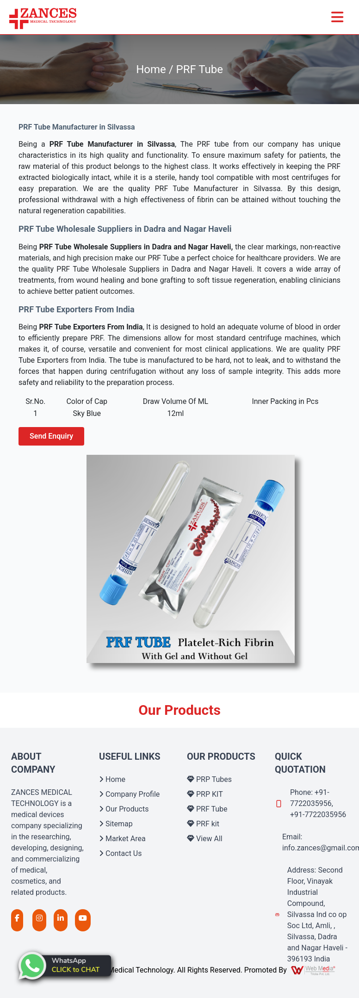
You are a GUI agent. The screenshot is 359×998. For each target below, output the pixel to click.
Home (112, 779)
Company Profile (129, 794)
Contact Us (120, 853)
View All (205, 838)
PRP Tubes (209, 779)
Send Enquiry (51, 436)
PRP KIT (205, 794)
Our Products (124, 809)
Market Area (122, 838)
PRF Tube (207, 809)
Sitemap (116, 823)
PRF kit (203, 823)
